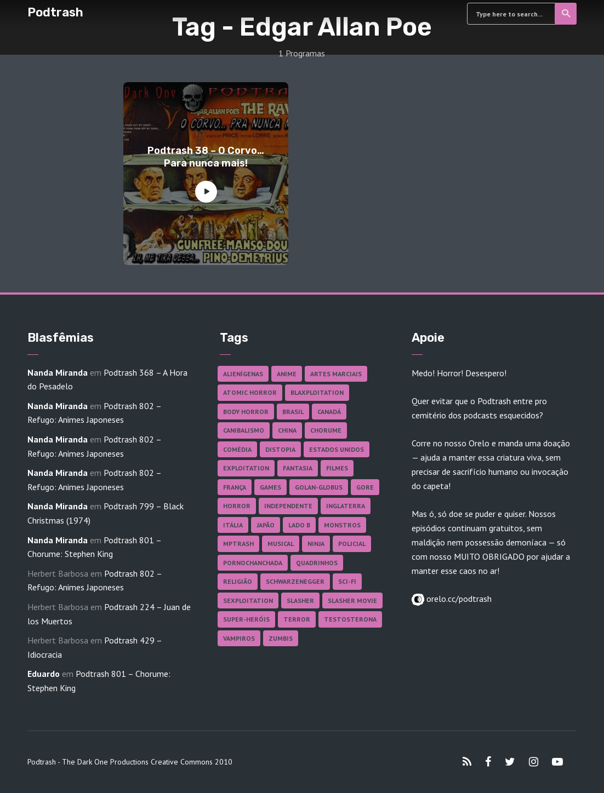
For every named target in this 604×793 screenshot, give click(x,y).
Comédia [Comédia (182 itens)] (237, 449)
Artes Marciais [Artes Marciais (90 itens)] (336, 374)
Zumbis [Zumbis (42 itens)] (281, 638)
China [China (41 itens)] (287, 430)
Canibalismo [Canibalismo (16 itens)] (243, 430)
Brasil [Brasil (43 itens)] (293, 411)
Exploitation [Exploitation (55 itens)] (246, 468)
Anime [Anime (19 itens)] (287, 374)
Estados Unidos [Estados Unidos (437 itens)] (336, 449)
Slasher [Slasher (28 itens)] (300, 600)
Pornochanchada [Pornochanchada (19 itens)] (252, 563)
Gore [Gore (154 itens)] (365, 487)
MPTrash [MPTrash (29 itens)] (238, 543)
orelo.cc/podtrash (458, 598)
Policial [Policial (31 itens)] (352, 543)
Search (566, 13)
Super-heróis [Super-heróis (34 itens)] (246, 619)
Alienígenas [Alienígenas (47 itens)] (243, 374)
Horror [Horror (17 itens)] (236, 506)
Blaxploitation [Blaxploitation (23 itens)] (317, 392)
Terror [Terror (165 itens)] (296, 619)
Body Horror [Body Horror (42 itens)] (246, 411)
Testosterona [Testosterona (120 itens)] (350, 619)
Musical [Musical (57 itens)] (280, 543)
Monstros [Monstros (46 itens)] (342, 525)
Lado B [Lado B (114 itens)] (299, 525)
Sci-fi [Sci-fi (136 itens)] (347, 581)
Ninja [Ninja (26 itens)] (315, 543)
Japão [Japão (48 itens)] (266, 525)
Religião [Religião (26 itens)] (237, 581)
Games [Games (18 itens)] (270, 487)
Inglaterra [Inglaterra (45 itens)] (345, 506)
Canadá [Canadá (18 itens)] (329, 411)
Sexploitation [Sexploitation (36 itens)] (248, 600)
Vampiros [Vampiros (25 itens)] (239, 638)
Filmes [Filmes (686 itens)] (337, 468)
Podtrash (55, 12)
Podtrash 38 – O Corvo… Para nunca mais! (205, 157)
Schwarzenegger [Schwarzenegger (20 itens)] (295, 581)
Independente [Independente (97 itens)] (288, 506)
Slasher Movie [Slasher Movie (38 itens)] (352, 600)
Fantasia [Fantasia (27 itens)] (297, 468)
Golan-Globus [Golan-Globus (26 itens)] (319, 487)
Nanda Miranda (57, 372)
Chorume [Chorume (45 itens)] (325, 430)
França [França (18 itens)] (234, 487)
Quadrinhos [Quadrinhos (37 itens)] (317, 563)
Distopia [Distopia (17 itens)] (280, 449)
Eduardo (43, 673)
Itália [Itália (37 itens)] (233, 525)
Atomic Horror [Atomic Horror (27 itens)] (250, 392)
